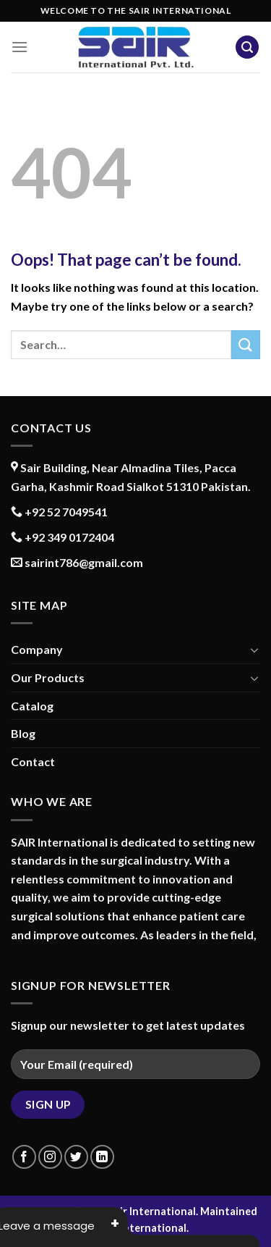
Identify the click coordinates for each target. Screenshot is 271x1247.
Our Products (48, 677)
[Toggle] (254, 649)
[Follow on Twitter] (76, 1157)
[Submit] (245, 344)
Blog (23, 733)
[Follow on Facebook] (24, 1157)
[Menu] (19, 46)
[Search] (247, 47)
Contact (33, 761)
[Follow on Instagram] (50, 1157)
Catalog (32, 706)
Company (37, 649)
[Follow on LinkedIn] (102, 1157)
